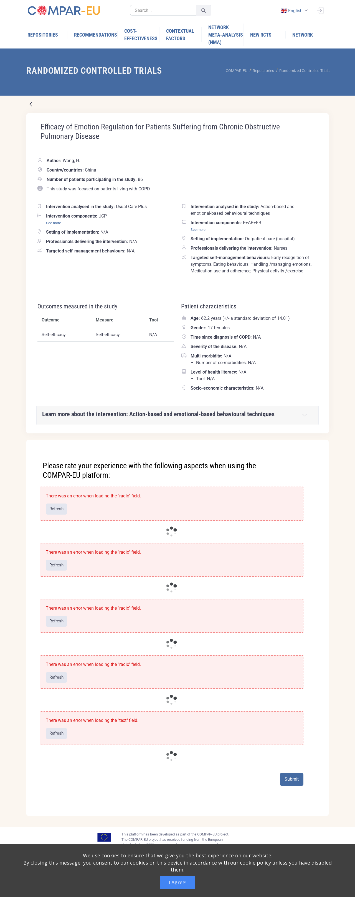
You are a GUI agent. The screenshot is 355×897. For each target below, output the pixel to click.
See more (53, 223)
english (291, 10)
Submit (292, 779)
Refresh (56, 508)
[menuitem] (47, 35)
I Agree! (177, 882)
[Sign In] (320, 10)
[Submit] (203, 10)
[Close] (320, 444)
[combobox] (293, 10)
